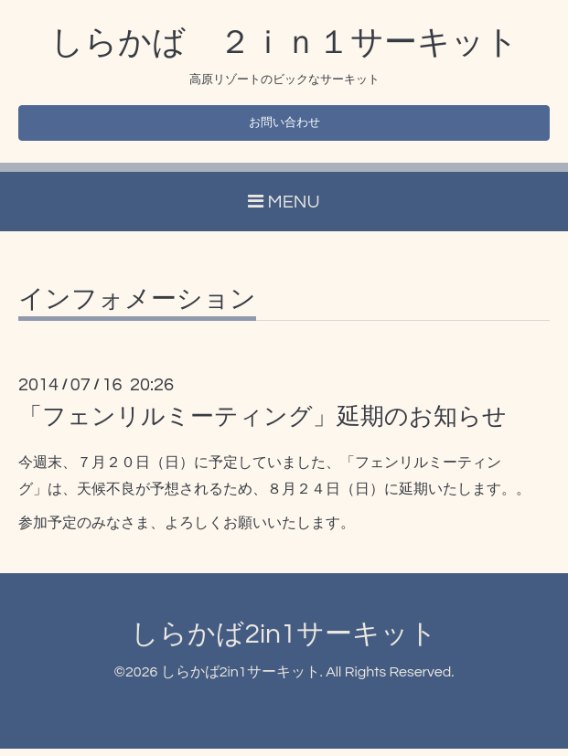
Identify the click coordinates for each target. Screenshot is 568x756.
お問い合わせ (284, 126)
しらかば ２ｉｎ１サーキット (284, 43)
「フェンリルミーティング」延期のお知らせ (262, 423)
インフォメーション (137, 306)
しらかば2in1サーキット (283, 640)
